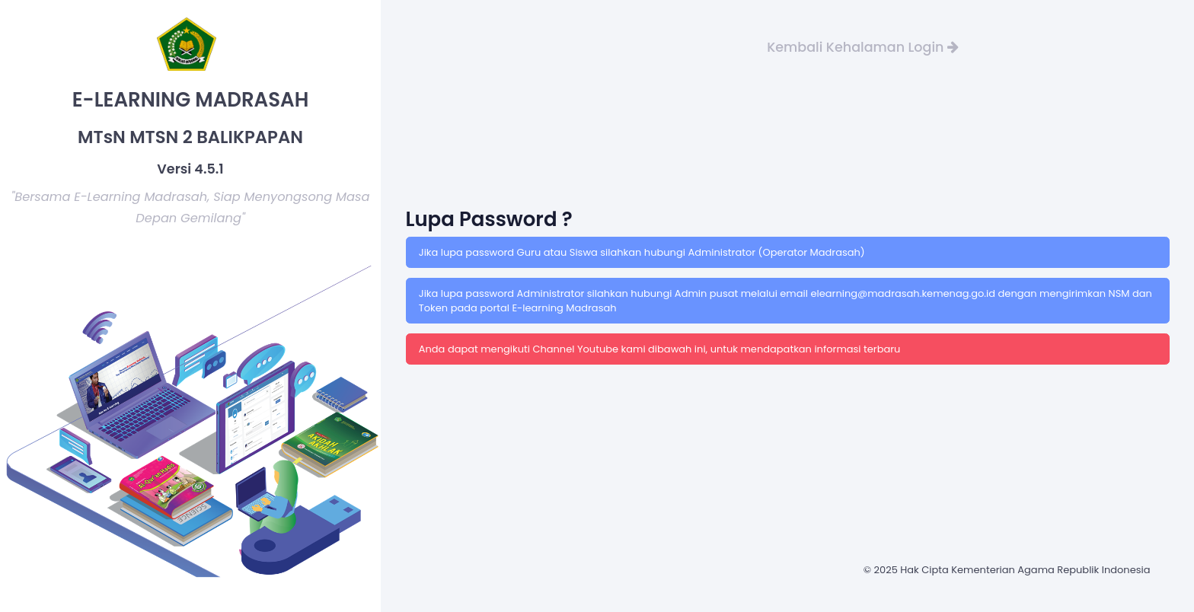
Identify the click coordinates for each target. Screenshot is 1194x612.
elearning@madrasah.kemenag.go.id (904, 293)
